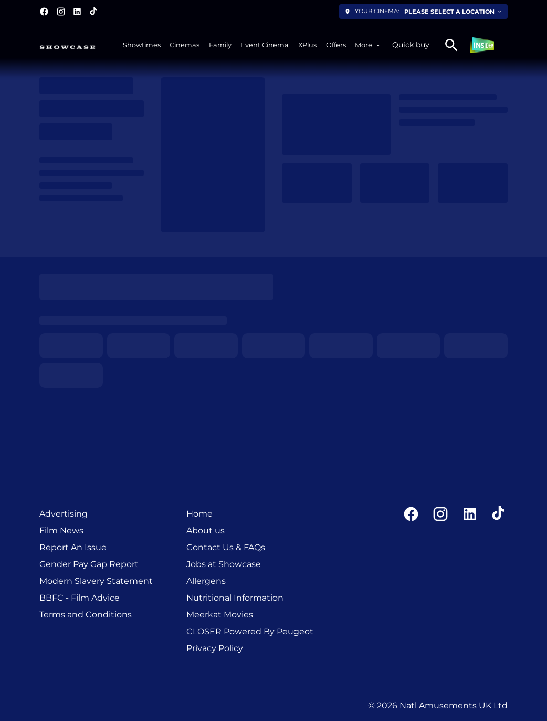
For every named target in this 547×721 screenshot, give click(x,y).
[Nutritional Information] (234, 598)
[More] (368, 44)
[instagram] (61, 11)
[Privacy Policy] (214, 648)
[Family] (220, 45)
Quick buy (410, 44)
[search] (451, 45)
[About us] (205, 530)
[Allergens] (206, 581)
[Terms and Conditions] (85, 614)
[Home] (199, 514)
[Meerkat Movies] (219, 614)
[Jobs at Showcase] (223, 564)
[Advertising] (63, 514)
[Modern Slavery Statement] (96, 581)
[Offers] (336, 45)
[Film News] (61, 530)
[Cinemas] (184, 45)
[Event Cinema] (264, 45)
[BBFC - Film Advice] (79, 598)
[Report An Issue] (73, 547)
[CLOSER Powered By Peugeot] (249, 631)
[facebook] (44, 11)
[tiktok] (94, 11)
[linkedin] (77, 11)
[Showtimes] (142, 45)
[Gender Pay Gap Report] (89, 564)
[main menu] (252, 44)
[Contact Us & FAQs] (225, 547)
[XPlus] (307, 45)
